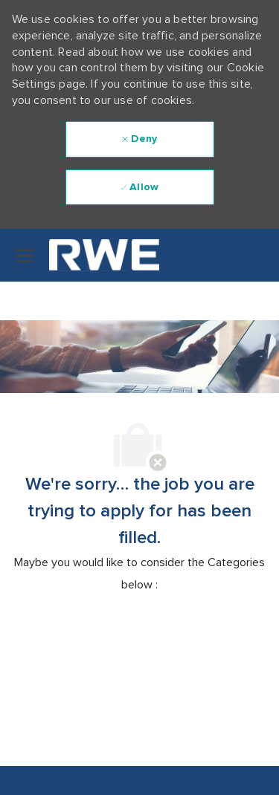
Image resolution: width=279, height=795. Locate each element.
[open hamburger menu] (24, 255)
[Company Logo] (93, 255)
